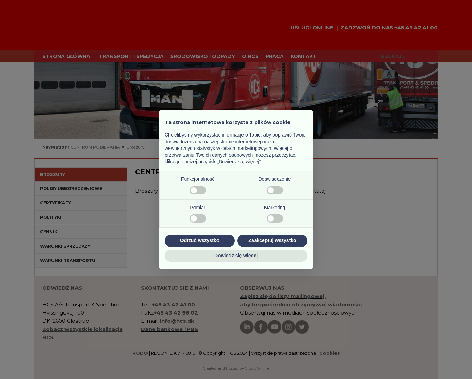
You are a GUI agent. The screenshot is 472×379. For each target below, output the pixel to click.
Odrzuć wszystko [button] (199, 240)
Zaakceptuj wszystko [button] (272, 240)
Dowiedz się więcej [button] (236, 255)
